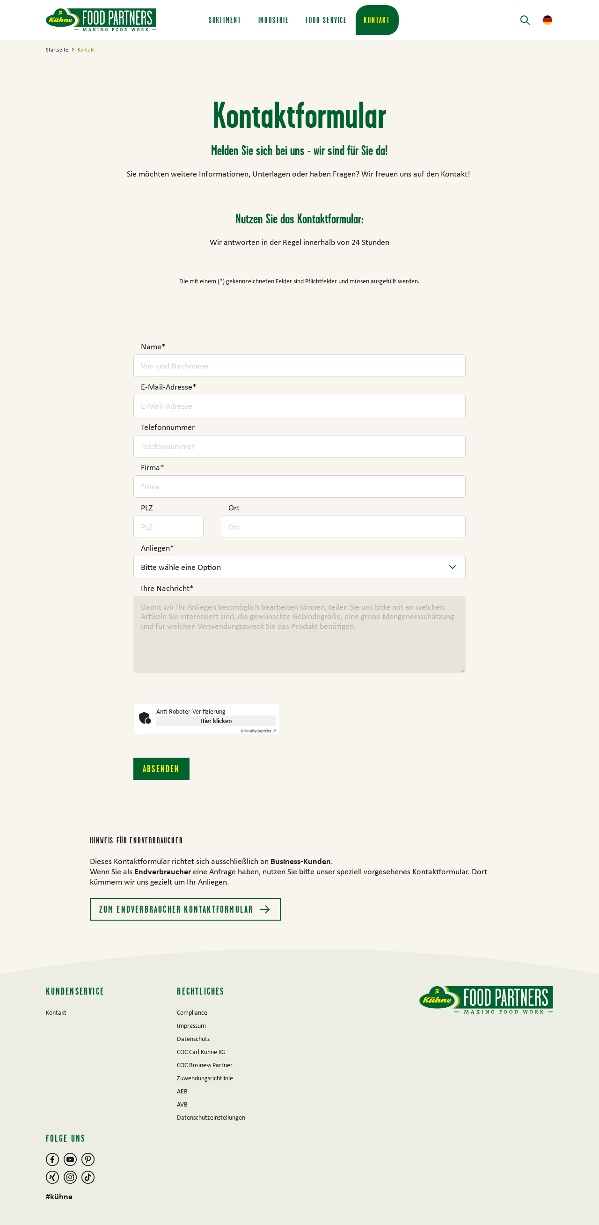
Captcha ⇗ (258, 731)
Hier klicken (216, 720)
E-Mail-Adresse (169, 387)
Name (153, 346)
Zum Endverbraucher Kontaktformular (177, 909)
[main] (299, 494)
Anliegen (157, 548)
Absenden (161, 769)
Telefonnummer (168, 427)
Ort (234, 507)
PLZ (147, 507)
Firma (152, 467)
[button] (547, 20)
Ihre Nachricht (167, 588)
